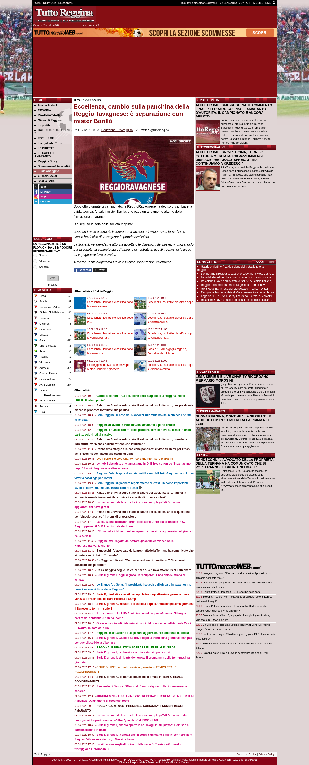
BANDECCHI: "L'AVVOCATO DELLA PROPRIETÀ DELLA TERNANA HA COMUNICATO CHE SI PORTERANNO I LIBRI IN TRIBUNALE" (235, 463)
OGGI (260, 261)
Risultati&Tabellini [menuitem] (48, 115)
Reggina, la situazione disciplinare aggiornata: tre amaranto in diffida (142, 633)
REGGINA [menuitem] (42, 110)
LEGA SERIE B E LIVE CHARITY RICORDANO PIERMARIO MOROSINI (232, 378)
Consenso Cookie (246, 754)
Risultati (52, 284)
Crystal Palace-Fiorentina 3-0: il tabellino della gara (231, 592)
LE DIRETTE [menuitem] (44, 148)
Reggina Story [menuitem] (45, 161)
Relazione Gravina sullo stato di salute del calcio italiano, (236, 281)
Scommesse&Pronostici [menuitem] (52, 166)
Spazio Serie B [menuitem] (45, 105)
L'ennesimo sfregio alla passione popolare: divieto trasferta (237, 273)
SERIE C (202, 454)
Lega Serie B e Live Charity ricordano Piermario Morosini (134, 458)
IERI (271, 261)
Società (43, 255)
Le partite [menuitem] (42, 125)
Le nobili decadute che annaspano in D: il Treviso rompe (236, 277)
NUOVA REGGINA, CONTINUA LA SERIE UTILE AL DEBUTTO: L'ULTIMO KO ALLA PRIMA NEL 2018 (233, 420)
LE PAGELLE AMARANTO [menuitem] (44, 154)
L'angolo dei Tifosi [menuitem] (48, 143)
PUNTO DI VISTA (208, 100)
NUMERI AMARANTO (211, 411)
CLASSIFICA (42, 290)
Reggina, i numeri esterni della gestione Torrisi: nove (234, 285)
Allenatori (44, 261)
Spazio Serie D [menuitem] (45, 181)
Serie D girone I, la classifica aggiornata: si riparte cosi (133, 652)
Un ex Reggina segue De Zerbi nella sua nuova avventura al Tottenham (143, 570)
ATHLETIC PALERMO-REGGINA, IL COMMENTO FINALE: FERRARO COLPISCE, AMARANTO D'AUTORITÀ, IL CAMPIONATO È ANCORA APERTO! (234, 110)
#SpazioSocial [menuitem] (45, 176)
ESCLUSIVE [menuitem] (44, 138)
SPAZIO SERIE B (208, 371)
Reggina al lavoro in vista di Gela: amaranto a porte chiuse (135, 425)
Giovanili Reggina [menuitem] (48, 120)
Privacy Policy (266, 754)
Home (38, 100)
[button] (52, 278)
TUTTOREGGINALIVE (211, 147)
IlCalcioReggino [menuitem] (46, 171)
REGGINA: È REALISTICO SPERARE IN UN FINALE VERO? (135, 647)
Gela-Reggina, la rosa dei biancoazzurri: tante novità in (235, 288)
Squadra (44, 266)
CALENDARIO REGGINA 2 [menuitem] (52, 132)
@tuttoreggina (159, 130)
